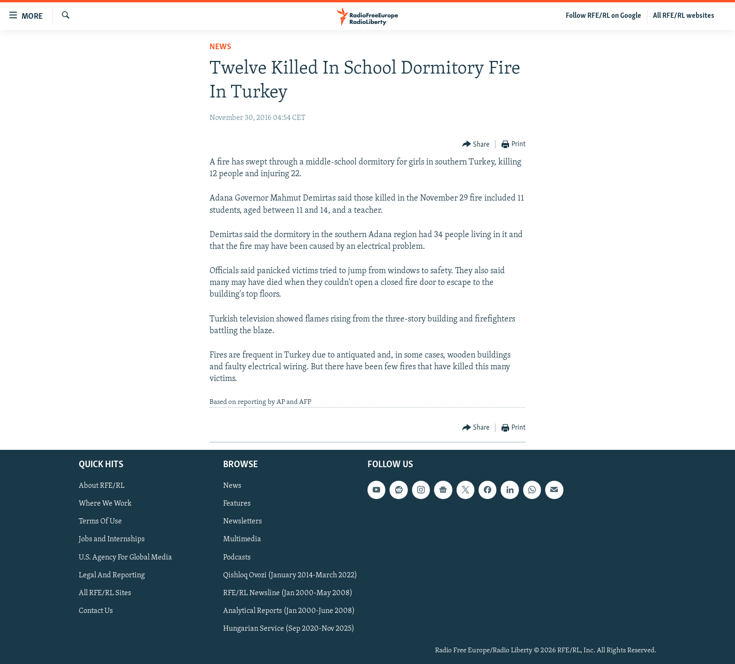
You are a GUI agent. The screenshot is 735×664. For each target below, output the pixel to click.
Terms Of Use (100, 522)
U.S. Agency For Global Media (125, 557)
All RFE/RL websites (683, 16)
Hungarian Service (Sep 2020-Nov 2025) (288, 629)
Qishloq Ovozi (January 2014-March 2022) (290, 575)
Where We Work (105, 504)
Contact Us (96, 611)
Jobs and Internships (112, 540)
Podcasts (237, 557)
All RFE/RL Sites (105, 593)
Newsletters (242, 522)
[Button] (476, 144)
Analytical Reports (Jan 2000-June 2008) (289, 611)
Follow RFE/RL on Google (603, 16)
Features (237, 504)
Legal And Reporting (112, 575)
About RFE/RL (102, 486)
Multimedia (242, 540)
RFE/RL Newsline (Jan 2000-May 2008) (287, 593)
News (220, 47)
